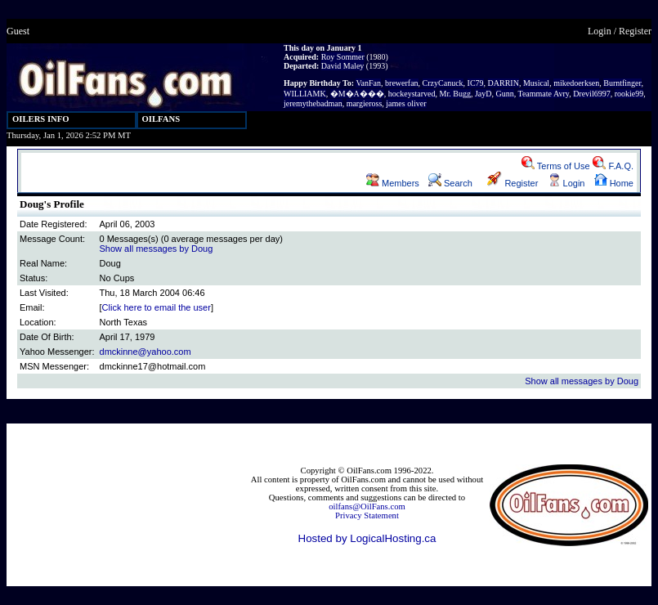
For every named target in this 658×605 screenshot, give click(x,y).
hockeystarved (412, 93)
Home (613, 183)
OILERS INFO (40, 118)
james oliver (406, 103)
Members (392, 183)
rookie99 (629, 93)
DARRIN (503, 82)
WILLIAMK (305, 93)
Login (599, 31)
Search (450, 183)
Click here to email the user (156, 307)
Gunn (504, 93)
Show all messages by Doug (156, 248)
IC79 (476, 82)
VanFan (368, 82)
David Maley (343, 65)
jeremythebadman (313, 103)
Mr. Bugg (455, 93)
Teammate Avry (544, 93)
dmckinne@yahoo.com (145, 351)
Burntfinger (622, 82)
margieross (365, 103)
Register (635, 31)
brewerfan (402, 82)
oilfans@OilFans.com (367, 506)
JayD (483, 93)
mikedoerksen (576, 82)
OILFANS (161, 118)
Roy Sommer (343, 56)
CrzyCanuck (443, 82)
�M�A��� (357, 93)
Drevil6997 (592, 93)
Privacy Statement (367, 515)
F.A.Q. (613, 166)
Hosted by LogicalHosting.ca (367, 538)
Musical (536, 82)
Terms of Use (555, 166)
